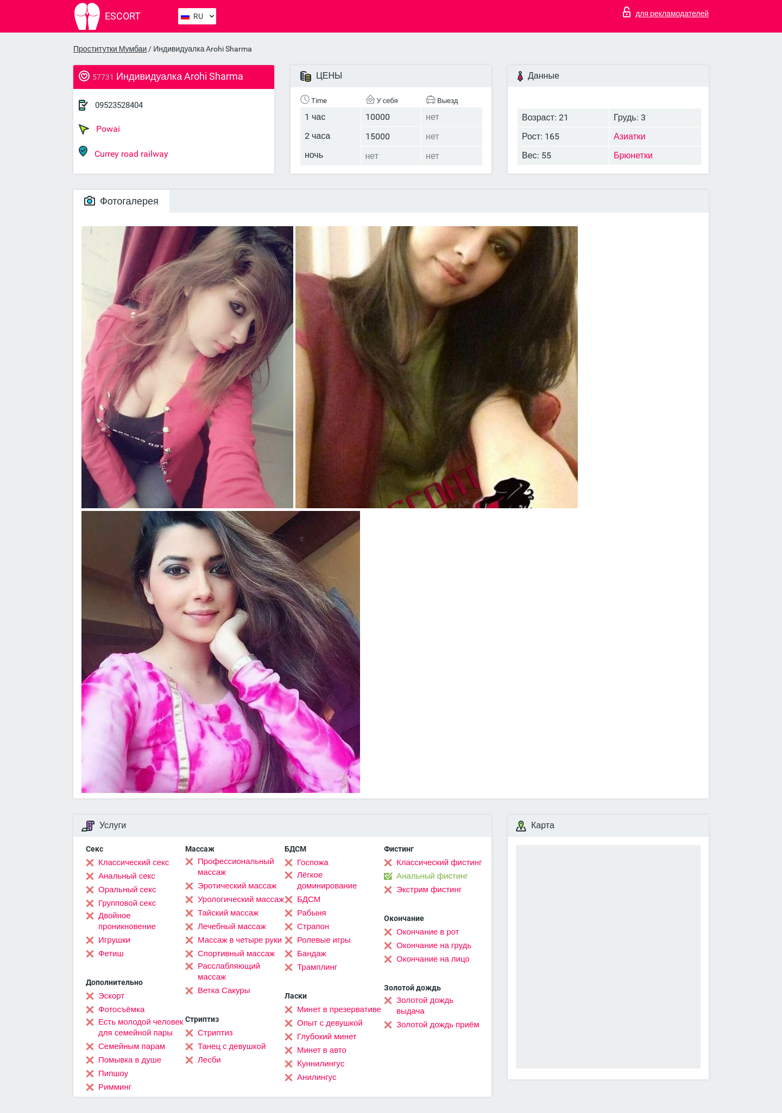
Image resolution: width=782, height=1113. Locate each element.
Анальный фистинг (432, 876)
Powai (99, 129)
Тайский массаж (228, 913)
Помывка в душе (129, 1060)
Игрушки (114, 940)
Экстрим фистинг (429, 889)
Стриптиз (215, 1033)
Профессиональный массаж (236, 866)
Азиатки (630, 136)
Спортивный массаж (236, 953)
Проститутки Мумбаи (110, 48)
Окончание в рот (427, 932)
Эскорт (111, 996)
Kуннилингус (320, 1064)
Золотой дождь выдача (424, 1005)
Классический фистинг (439, 862)
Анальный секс (126, 876)
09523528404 (119, 105)
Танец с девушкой (232, 1046)
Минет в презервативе (339, 1009)
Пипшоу (113, 1073)
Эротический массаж (237, 886)
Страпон (313, 926)
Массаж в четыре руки (240, 940)
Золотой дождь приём (437, 1024)
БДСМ (308, 899)
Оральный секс (127, 889)
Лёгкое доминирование (327, 880)
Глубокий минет (327, 1036)
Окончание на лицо (433, 959)
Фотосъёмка (121, 1009)
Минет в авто (321, 1050)
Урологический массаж (241, 899)
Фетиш (111, 953)
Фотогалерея (121, 201)
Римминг (114, 1087)
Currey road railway (123, 152)
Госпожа (313, 862)
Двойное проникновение (127, 921)
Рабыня (311, 913)
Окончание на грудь (433, 945)
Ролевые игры (324, 940)
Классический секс (133, 862)
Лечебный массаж (232, 926)
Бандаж (311, 953)
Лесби (209, 1060)
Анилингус (316, 1077)
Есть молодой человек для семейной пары (140, 1027)
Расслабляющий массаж (229, 971)
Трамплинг (317, 967)
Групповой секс (127, 903)
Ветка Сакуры (224, 990)
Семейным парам (131, 1046)
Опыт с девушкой (330, 1023)
